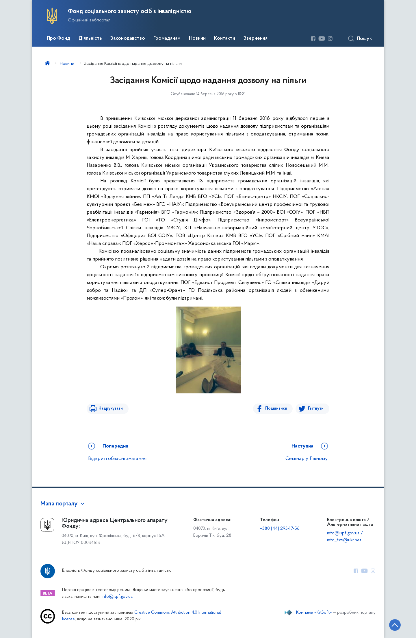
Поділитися (276, 408)
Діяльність (90, 38)
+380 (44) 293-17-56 (280, 528)
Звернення (256, 38)
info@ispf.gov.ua (117, 597)
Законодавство (127, 38)
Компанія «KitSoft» (314, 612)
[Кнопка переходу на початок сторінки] (394, 625)
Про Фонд (58, 38)
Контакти (224, 38)
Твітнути (315, 408)
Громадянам (167, 38)
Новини (197, 38)
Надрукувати (110, 408)
